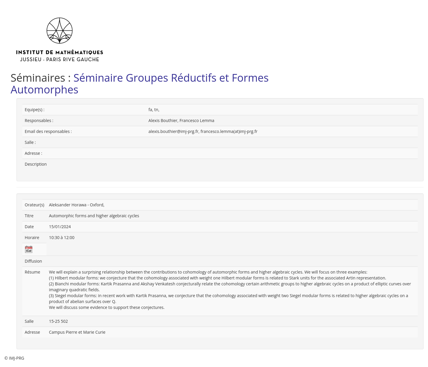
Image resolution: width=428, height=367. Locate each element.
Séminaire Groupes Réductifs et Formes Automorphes (140, 83)
